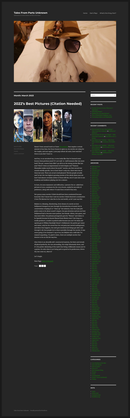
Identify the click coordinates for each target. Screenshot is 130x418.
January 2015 (95, 309)
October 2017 (95, 259)
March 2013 (95, 349)
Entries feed (95, 393)
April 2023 (94, 177)
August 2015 (95, 299)
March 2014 (95, 327)
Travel (93, 374)
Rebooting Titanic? (97, 111)
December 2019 (96, 218)
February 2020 (96, 215)
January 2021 (95, 199)
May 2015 (94, 302)
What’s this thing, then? (108, 13)
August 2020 (95, 206)
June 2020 (94, 207)
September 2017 (96, 261)
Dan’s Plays (93, 13)
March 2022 (95, 184)
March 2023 (95, 179)
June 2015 (94, 300)
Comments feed (96, 395)
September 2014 (96, 317)
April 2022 (95, 182)
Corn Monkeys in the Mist (99, 363)
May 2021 (94, 191)
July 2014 (94, 320)
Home (85, 13)
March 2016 (95, 290)
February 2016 (96, 292)
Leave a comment (19, 153)
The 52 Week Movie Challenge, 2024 (101, 115)
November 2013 (96, 334)
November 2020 (96, 202)
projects (65, 147)
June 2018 (94, 245)
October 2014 (95, 315)
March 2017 (95, 272)
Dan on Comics (96, 366)
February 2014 (96, 329)
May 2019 (94, 227)
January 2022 (95, 186)
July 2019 (94, 224)
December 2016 (96, 277)
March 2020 (95, 213)
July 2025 (94, 168)
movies (16, 151)
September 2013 (96, 338)
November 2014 (96, 313)
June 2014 (94, 322)
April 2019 (94, 229)
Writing (94, 379)
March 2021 (95, 195)
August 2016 (95, 283)
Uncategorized (96, 375)
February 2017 (96, 274)
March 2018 (95, 250)
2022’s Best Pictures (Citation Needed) (48, 104)
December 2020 (96, 200)
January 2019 (95, 234)
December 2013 (96, 333)
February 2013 (96, 351)
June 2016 (94, 284)
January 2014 (95, 331)
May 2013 (94, 345)
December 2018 (96, 236)
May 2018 (94, 247)
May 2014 (94, 324)
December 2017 (96, 256)
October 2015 (95, 297)
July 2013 (94, 342)
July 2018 (94, 243)
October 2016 (95, 281)
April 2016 (94, 288)
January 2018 (95, 254)
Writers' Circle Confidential (99, 377)
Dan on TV (95, 368)
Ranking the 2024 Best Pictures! (100, 113)
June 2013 (94, 343)
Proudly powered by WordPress (38, 410)
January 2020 (95, 216)
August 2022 (95, 181)
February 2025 (96, 170)
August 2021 (95, 190)
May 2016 (94, 286)
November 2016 (96, 279)
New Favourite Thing (97, 370)
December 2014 (96, 311)
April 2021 (94, 193)
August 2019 (95, 222)
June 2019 (94, 225)
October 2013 (95, 336)
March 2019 (95, 231)
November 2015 (96, 295)
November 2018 (96, 238)
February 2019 (96, 233)
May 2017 (94, 268)
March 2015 (95, 306)
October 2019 (95, 220)
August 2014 (95, 318)
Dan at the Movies (19, 149)
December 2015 (96, 293)
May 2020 (94, 209)
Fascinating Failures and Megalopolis (102, 117)
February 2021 (96, 197)
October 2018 (95, 240)
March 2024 (95, 175)
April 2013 (94, 347)
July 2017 (94, 265)
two (60, 147)
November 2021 (96, 188)
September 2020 (96, 204)
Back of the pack (47, 261)
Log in (93, 391)
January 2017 (95, 275)
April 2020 (95, 211)
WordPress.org (96, 397)
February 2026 (96, 166)
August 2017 (95, 263)
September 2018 (96, 241)
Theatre (94, 372)
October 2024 (95, 174)
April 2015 (94, 304)
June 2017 (94, 267)
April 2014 (94, 326)
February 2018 (96, 252)
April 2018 (94, 249)
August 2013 (95, 340)
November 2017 (96, 258)
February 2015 (96, 308)
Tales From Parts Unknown (30, 12)
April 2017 (94, 270)
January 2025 (95, 172)
